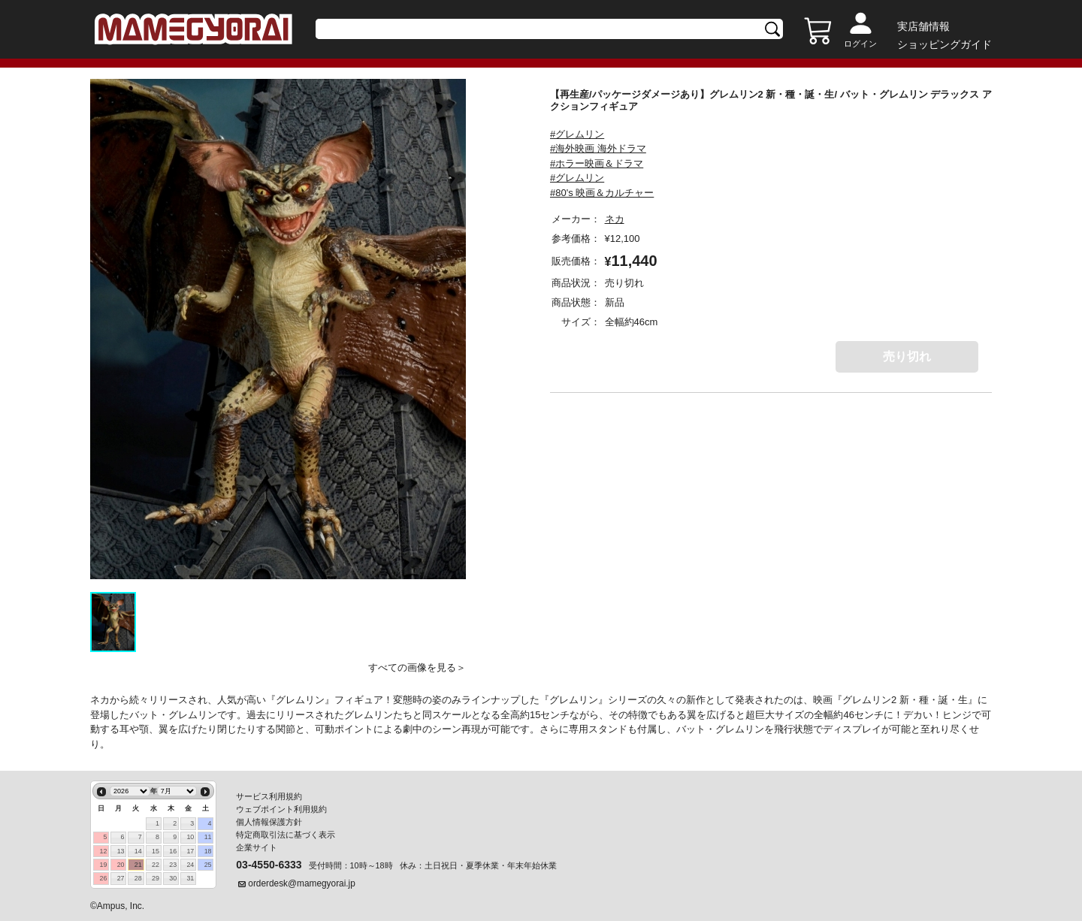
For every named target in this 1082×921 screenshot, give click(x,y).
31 (190, 878)
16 (173, 851)
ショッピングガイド (944, 44)
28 (138, 878)
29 (155, 878)
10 (190, 837)
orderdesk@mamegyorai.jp (301, 883)
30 (173, 878)
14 (138, 851)
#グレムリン (577, 134)
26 (103, 878)
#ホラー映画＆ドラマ (596, 163)
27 (121, 878)
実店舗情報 (923, 26)
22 (155, 864)
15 (155, 851)
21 (138, 864)
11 (208, 837)
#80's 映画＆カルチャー (602, 192)
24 (190, 864)
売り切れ (907, 356)
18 (208, 851)
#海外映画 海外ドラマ (598, 148)
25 (208, 864)
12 (103, 851)
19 (103, 864)
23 (173, 864)
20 (121, 864)
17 (190, 851)
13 (121, 851)
